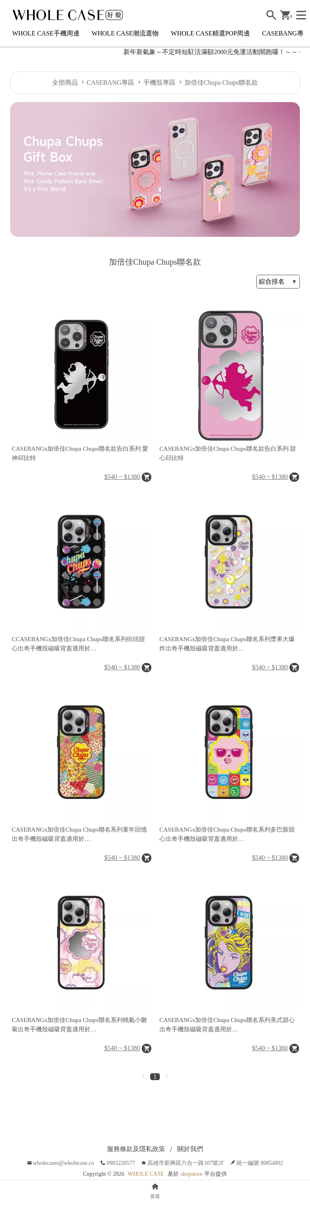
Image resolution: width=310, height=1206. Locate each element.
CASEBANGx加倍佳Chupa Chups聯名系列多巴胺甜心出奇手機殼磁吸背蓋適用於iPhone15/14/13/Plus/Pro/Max (227, 834)
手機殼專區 (159, 82)
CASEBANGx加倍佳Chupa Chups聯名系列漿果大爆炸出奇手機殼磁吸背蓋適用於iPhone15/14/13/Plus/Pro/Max (227, 644)
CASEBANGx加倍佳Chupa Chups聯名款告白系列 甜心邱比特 (227, 453)
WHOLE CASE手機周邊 (46, 33)
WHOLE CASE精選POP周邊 (210, 33)
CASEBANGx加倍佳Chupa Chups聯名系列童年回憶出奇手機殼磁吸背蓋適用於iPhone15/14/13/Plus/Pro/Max (79, 834)
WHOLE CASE (146, 1174)
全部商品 (65, 82)
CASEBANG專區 (286, 33)
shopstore (192, 1174)
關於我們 (190, 1148)
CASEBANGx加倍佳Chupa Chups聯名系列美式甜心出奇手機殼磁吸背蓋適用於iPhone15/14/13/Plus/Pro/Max (227, 1025)
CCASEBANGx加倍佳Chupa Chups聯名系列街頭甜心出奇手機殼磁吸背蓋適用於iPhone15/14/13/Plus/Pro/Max (78, 644)
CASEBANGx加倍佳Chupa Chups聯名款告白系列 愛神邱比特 (80, 453)
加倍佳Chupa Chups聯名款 (221, 82)
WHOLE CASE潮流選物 (125, 33)
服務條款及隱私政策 (136, 1148)
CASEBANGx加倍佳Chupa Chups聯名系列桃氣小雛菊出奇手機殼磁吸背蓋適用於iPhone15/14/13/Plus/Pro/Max (79, 1025)
